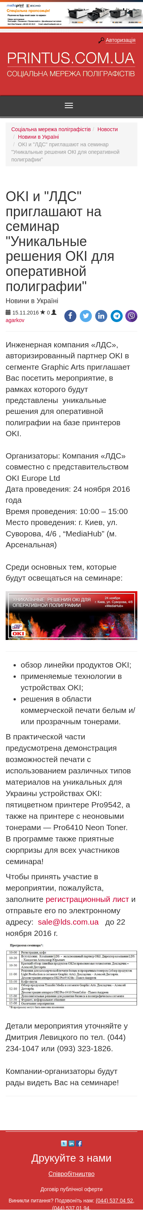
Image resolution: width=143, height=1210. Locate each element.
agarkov (15, 320)
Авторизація (120, 40)
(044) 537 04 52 (114, 1201)
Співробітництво (71, 1173)
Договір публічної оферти (71, 1189)
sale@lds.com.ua (68, 921)
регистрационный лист (87, 899)
